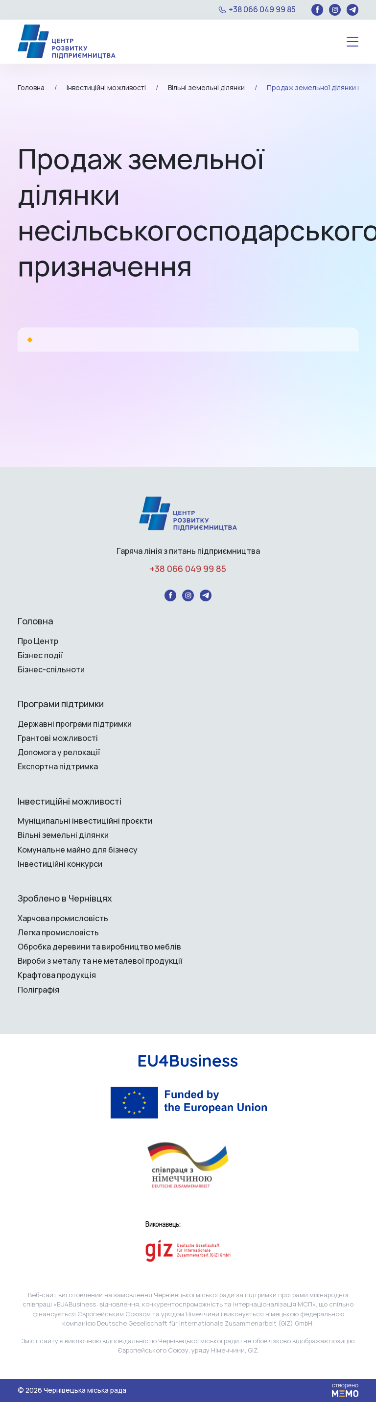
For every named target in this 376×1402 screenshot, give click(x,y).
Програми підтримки (61, 704)
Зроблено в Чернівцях (65, 898)
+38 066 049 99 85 (262, 9)
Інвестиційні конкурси (60, 864)
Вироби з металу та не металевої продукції (100, 961)
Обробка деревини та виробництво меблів (99, 946)
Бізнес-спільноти (51, 669)
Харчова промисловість (63, 918)
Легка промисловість (58, 932)
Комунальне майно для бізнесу (78, 850)
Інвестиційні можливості (69, 801)
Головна (35, 621)
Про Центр (38, 641)
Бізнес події (40, 655)
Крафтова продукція (57, 975)
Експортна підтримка (58, 766)
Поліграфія (38, 990)
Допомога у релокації (59, 752)
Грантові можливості (58, 738)
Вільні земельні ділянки (63, 835)
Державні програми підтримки (75, 724)
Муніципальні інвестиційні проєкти (85, 821)
